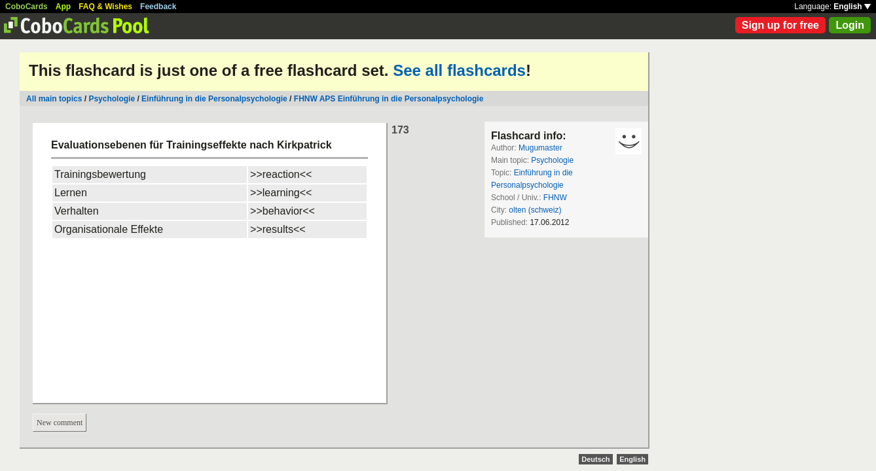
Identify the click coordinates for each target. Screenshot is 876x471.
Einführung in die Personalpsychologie (214, 98)
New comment (59, 422)
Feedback (158, 6)
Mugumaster (540, 147)
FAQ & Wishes (105, 6)
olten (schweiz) (535, 210)
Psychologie (111, 98)
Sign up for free (780, 25)
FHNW (555, 197)
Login (849, 25)
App (63, 6)
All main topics (54, 98)
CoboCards (26, 6)
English (852, 6)
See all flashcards (459, 70)
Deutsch (595, 459)
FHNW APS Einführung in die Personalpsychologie (389, 98)
